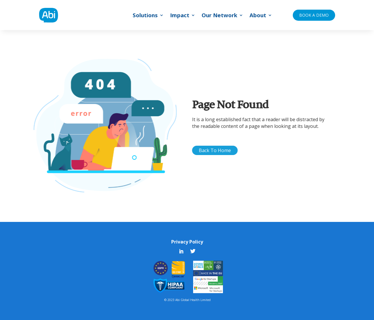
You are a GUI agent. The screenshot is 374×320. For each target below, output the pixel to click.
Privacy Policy (187, 242)
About (258, 16)
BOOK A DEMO (314, 15)
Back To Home (221, 150)
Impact (179, 16)
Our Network (219, 16)
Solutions (145, 16)
